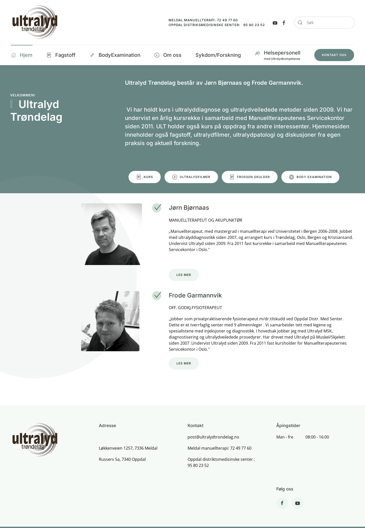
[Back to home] (34, 22)
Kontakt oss (334, 55)
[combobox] (324, 22)
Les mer (183, 275)
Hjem (21, 55)
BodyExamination (115, 55)
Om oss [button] (167, 55)
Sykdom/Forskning (218, 55)
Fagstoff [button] (61, 55)
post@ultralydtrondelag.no (213, 437)
